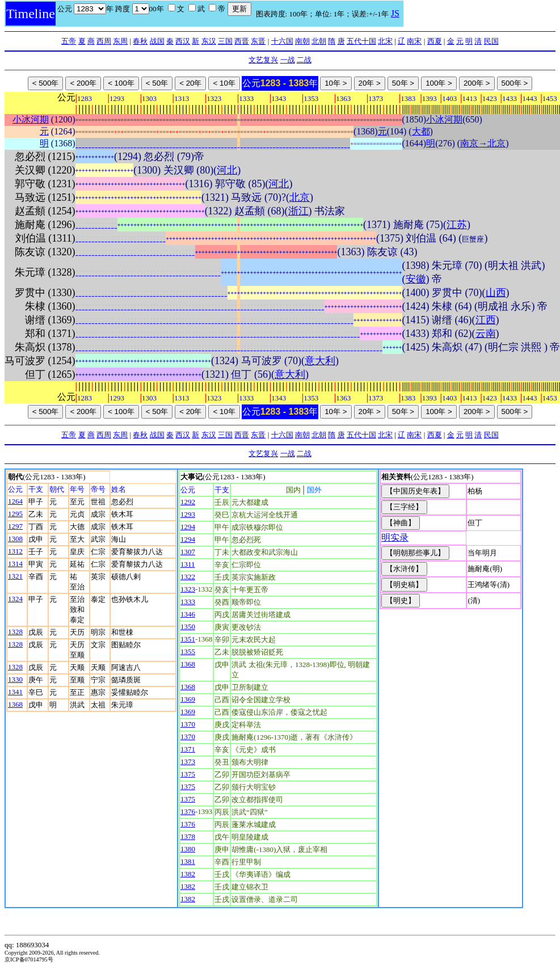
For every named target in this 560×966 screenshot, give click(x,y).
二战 (304, 60)
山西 (496, 292)
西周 (103, 41)
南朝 (302, 41)
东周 (120, 41)
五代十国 (361, 41)
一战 (287, 60)
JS (395, 13)
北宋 (385, 41)
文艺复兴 (263, 60)
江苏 (457, 224)
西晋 (241, 41)
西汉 (182, 41)
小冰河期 (30, 119)
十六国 (282, 41)
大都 (421, 131)
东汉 (208, 41)
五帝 (68, 41)
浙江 (298, 211)
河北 (227, 170)
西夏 (434, 41)
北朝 (318, 41)
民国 (491, 41)
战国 (157, 41)
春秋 (140, 41)
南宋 (414, 41)
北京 (299, 197)
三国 (225, 41)
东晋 (258, 41)
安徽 (416, 279)
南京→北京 (483, 143)
